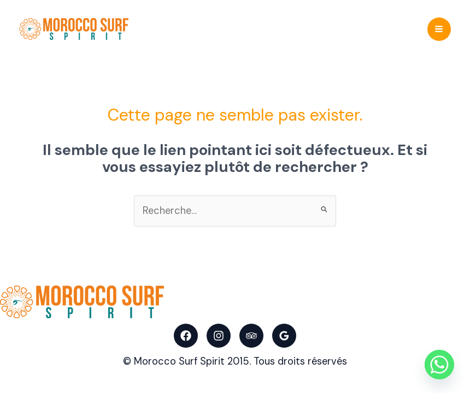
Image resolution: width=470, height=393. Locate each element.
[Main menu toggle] (439, 29)
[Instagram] (219, 336)
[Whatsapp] (439, 364)
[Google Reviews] (284, 336)
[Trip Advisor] (251, 336)
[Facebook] (186, 336)
